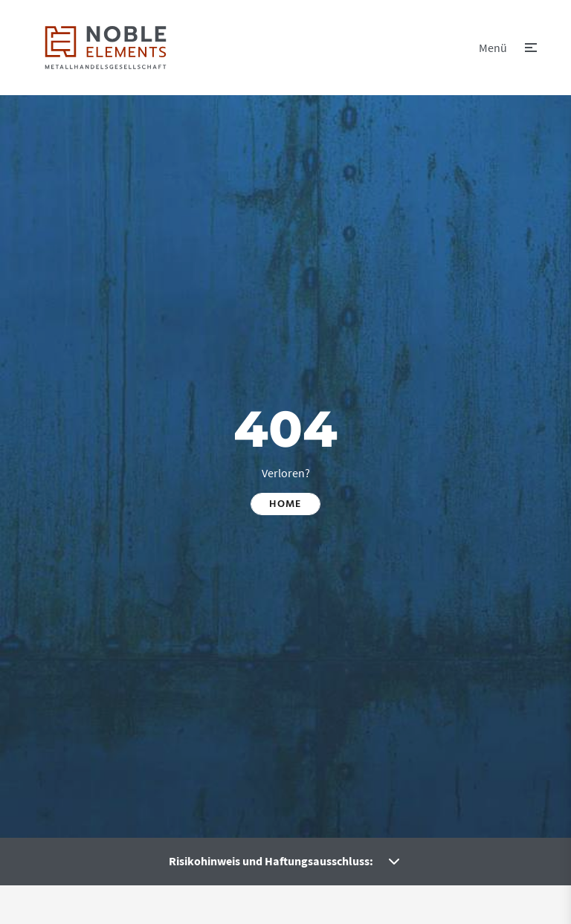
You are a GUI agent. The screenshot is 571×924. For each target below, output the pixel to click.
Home (285, 504)
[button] (508, 47)
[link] (105, 48)
